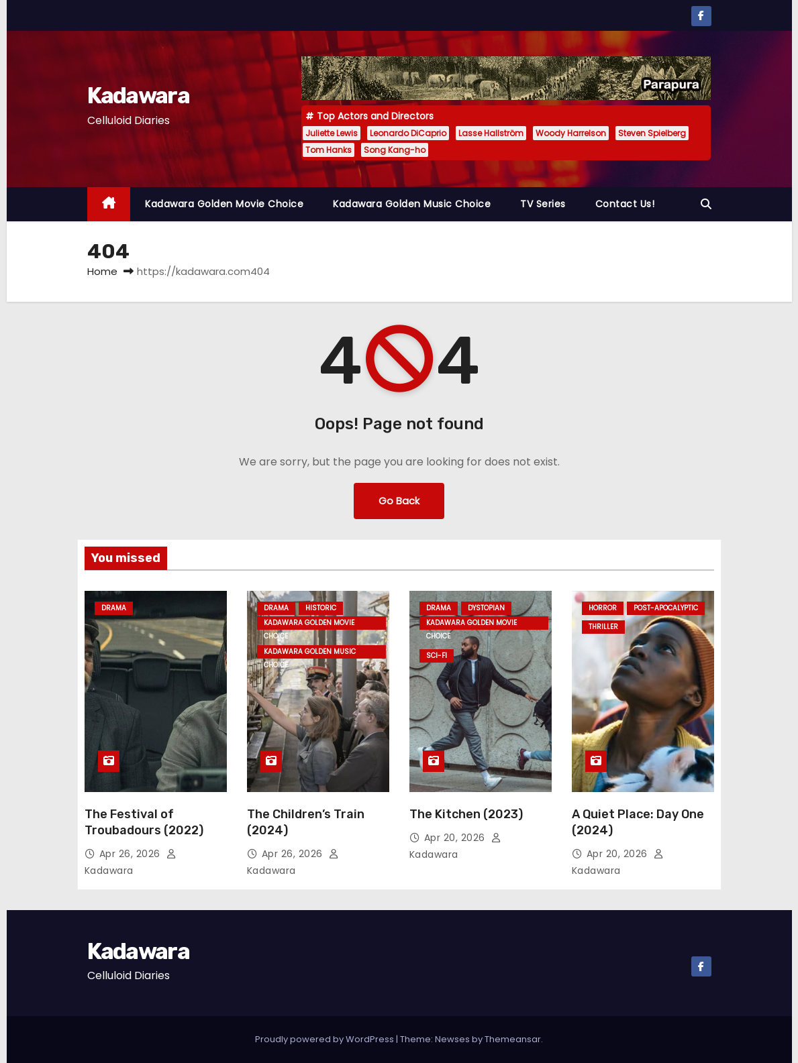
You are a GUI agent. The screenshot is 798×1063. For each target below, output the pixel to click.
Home (102, 271)
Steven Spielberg (652, 133)
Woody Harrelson (571, 133)
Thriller (603, 627)
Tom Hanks (328, 150)
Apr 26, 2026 (131, 853)
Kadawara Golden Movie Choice (224, 204)
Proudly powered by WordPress (325, 1039)
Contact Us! (625, 204)
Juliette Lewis (331, 133)
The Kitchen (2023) (466, 814)
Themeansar (513, 1039)
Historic (320, 608)
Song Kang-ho (395, 150)
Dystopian (486, 608)
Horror (603, 608)
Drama (113, 608)
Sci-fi (436, 656)
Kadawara (138, 95)
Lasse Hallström (490, 133)
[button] (706, 204)
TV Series (543, 204)
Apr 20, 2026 (456, 837)
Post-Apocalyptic (666, 608)
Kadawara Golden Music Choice (412, 204)
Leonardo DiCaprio (408, 133)
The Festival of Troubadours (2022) (144, 822)
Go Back (399, 501)
